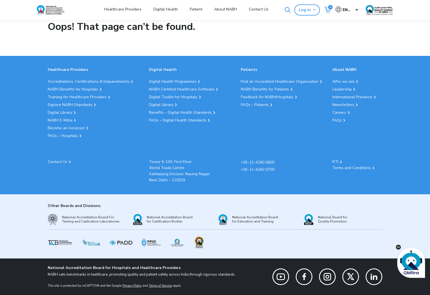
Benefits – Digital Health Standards (180, 112)
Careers (339, 112)
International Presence (352, 97)
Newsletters (343, 104)
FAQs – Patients (255, 104)
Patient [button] (196, 9)
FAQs (337, 120)
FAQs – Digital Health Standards (177, 120)
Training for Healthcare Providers (77, 97)
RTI (335, 161)
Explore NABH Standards (70, 104)
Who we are (343, 81)
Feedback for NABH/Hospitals (267, 97)
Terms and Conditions (351, 167)
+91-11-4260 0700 (257, 169)
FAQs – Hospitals (63, 135)
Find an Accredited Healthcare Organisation (279, 81)
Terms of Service (160, 286)
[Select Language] (347, 10)
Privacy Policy (132, 286)
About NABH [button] (225, 9)
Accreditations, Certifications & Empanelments (89, 81)
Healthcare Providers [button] (122, 9)
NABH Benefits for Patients (265, 89)
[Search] (287, 9)
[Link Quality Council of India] (379, 10)
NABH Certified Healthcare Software (181, 89)
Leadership (342, 89)
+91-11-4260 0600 (257, 162)
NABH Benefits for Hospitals (73, 89)
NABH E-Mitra (60, 120)
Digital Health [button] (165, 9)
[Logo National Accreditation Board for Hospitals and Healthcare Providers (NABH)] (50, 10)
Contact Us (259, 9)
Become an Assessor (66, 128)
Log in (307, 9)
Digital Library (60, 112)
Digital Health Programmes (172, 81)
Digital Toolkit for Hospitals (173, 97)
